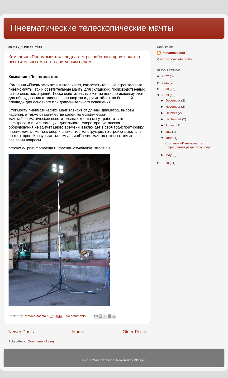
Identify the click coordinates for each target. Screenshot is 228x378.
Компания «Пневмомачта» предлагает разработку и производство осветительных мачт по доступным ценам (74, 59)
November (173, 106)
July (169, 132)
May (169, 155)
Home (78, 331)
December (173, 100)
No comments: (76, 316)
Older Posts (134, 331)
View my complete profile (174, 59)
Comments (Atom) (41, 341)
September (174, 119)
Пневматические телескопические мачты (92, 28)
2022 (166, 76)
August (171, 125)
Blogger (139, 360)
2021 (166, 82)
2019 (166, 95)
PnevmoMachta (173, 53)
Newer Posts (21, 331)
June (169, 138)
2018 (166, 163)
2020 (166, 89)
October (172, 113)
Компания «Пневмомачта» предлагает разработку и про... (189, 145)
